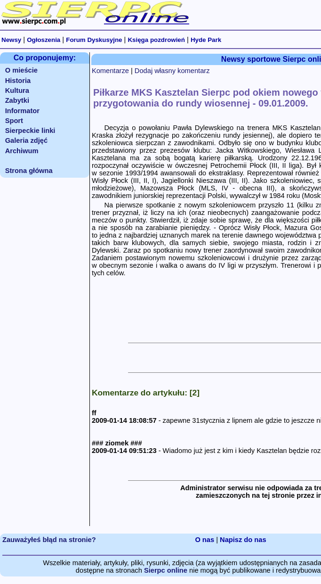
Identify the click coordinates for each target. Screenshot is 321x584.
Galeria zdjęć (26, 140)
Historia (18, 80)
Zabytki (17, 100)
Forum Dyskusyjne (94, 39)
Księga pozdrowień (156, 39)
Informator (22, 111)
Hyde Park (206, 39)
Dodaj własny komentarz (172, 70)
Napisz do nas (243, 539)
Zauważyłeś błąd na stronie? (49, 539)
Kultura (17, 90)
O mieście (21, 70)
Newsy (11, 39)
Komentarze (110, 70)
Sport (14, 120)
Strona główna (29, 170)
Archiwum (22, 151)
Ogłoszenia (43, 39)
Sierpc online (165, 570)
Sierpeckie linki (30, 130)
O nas (204, 539)
